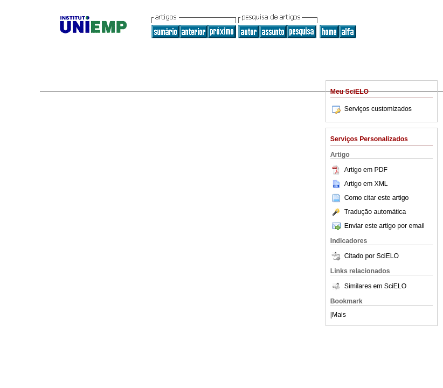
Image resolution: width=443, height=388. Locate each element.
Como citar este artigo (376, 198)
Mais (339, 314)
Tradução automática (368, 212)
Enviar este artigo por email (377, 226)
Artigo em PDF (358, 170)
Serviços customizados (371, 109)
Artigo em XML (359, 184)
